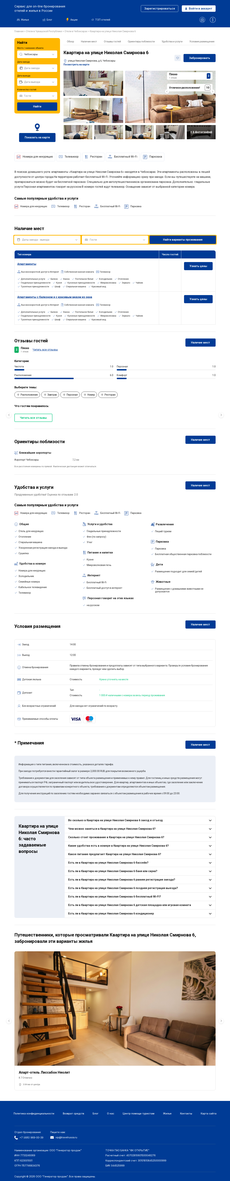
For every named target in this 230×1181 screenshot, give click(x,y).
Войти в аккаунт (198, 8)
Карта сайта (208, 1113)
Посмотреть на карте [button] (76, 64)
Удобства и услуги (172, 41)
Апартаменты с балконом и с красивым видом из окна (54, 297)
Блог (47, 19)
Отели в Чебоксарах (76, 31)
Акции (72, 19)
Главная (19, 31)
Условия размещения (201, 41)
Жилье (23, 19)
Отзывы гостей (112, 41)
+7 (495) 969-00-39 (28, 1137)
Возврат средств (73, 1113)
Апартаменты (26, 264)
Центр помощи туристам (138, 1113)
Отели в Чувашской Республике (44, 31)
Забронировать (199, 58)
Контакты (186, 1113)
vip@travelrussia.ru (63, 1137)
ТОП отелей (100, 19)
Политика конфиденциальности (34, 1113)
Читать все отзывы (45, 349)
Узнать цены (198, 266)
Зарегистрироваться (159, 8)
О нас (110, 1113)
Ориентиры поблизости (141, 41)
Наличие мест (89, 41)
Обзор (70, 41)
